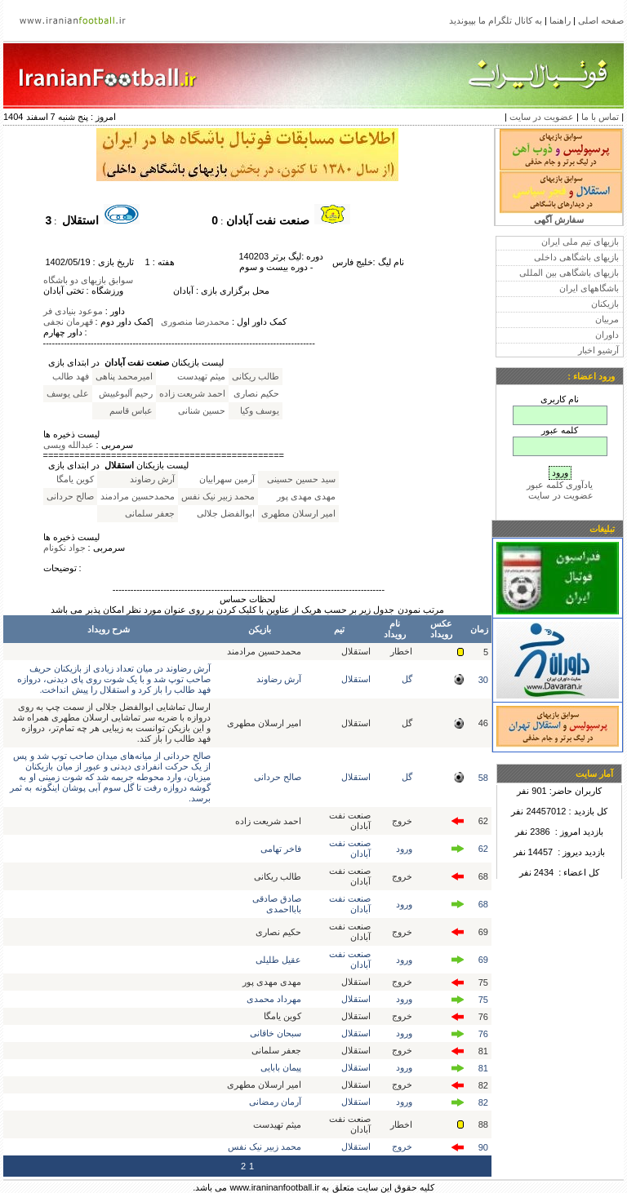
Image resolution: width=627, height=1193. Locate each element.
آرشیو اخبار (598, 350)
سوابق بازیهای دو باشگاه (88, 280)
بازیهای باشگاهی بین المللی (569, 272)
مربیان (607, 319)
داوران (607, 334)
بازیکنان (605, 303)
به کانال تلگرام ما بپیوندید (495, 20)
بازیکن (259, 629)
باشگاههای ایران (589, 288)
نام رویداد (395, 629)
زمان (479, 629)
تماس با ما (600, 117)
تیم (339, 629)
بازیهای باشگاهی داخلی (576, 257)
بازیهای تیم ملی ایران (580, 241)
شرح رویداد (108, 629)
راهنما (560, 20)
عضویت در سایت (541, 117)
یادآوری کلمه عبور (560, 485)
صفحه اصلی (601, 20)
